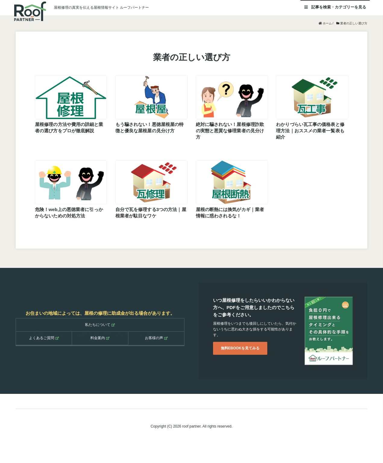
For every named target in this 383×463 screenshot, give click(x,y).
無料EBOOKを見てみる (240, 348)
